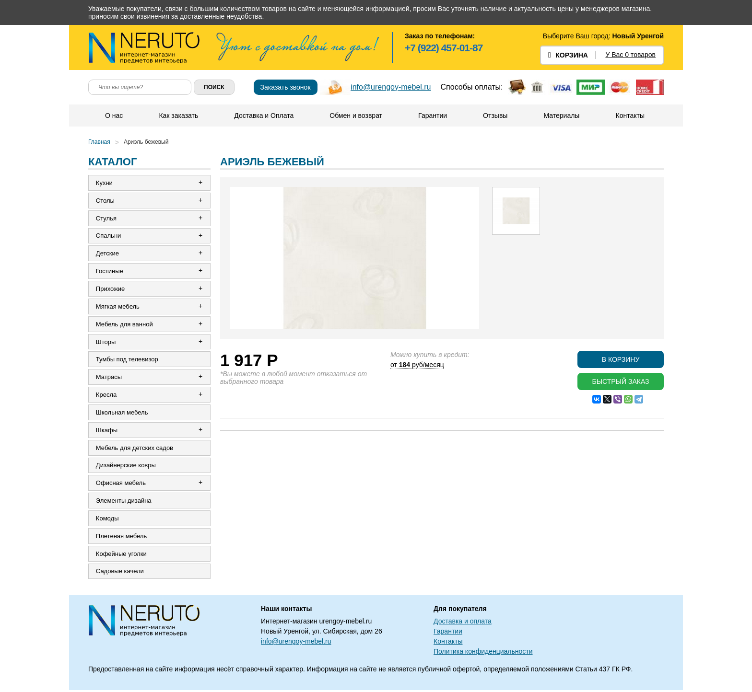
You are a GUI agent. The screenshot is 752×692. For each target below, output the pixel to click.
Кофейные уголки (121, 555)
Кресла (106, 395)
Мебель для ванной (124, 324)
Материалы (561, 115)
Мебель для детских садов (134, 448)
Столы (105, 200)
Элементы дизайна (124, 502)
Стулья (106, 218)
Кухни (104, 182)
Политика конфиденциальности (483, 653)
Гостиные (109, 271)
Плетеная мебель (121, 537)
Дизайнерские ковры (126, 466)
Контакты (629, 115)
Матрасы (109, 377)
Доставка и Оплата (264, 115)
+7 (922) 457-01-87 (443, 47)
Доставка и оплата (463, 623)
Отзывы (495, 115)
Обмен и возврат (355, 115)
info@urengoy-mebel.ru (391, 87)
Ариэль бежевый (146, 141)
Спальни (108, 236)
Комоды (107, 519)
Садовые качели (120, 573)
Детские (107, 253)
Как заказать (178, 115)
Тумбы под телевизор (127, 360)
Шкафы (107, 431)
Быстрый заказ (620, 381)
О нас (114, 115)
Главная (99, 141)
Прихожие (110, 289)
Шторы (106, 342)
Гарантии (432, 115)
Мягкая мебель (118, 307)
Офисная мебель (121, 484)
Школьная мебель (122, 413)
